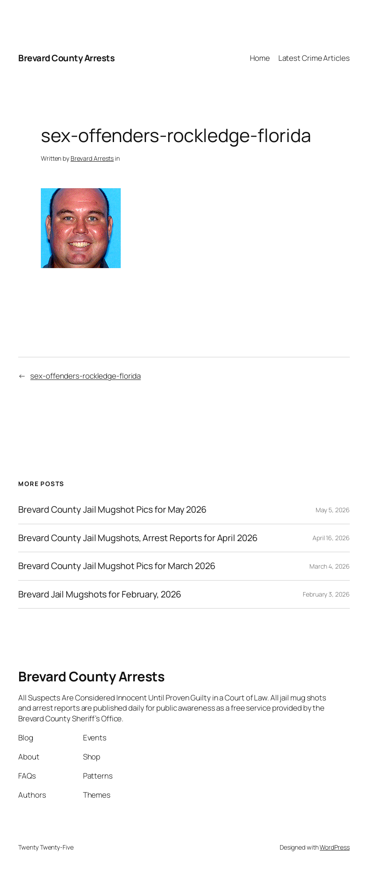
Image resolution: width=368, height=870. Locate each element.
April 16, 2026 (331, 538)
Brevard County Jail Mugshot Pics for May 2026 (112, 510)
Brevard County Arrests (66, 58)
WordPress (334, 847)
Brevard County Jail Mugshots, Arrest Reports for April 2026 (137, 538)
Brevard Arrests (92, 158)
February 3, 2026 (326, 594)
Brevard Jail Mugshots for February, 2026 (99, 594)
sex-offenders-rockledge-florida (85, 376)
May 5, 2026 (333, 510)
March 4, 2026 (329, 566)
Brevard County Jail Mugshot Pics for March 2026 (116, 566)
